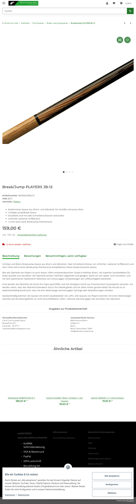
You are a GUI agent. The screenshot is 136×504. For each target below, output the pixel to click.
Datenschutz (26, 495)
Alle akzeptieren (109, 476)
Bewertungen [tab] (32, 256)
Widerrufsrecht (95, 463)
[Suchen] (64, 11)
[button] (107, 3)
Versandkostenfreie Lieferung (32, 234)
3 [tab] (69, 172)
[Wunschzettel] (114, 3)
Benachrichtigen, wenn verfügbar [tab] (66, 256)
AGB (90, 443)
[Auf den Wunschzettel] (127, 40)
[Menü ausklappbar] (3, 2)
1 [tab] (64, 172)
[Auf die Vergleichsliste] (120, 40)
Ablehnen (109, 493)
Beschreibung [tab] (10, 256)
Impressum (12, 495)
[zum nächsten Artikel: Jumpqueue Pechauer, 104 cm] (131, 23)
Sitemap (92, 448)
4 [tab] (72, 172)
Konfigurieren (109, 484)
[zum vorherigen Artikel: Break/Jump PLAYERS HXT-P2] (125, 23)
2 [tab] (66, 172)
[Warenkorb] (126, 3)
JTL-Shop (130, 500)
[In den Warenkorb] (4, 32)
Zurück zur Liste (11, 23)
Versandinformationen (64, 437)
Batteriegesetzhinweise (99, 458)
